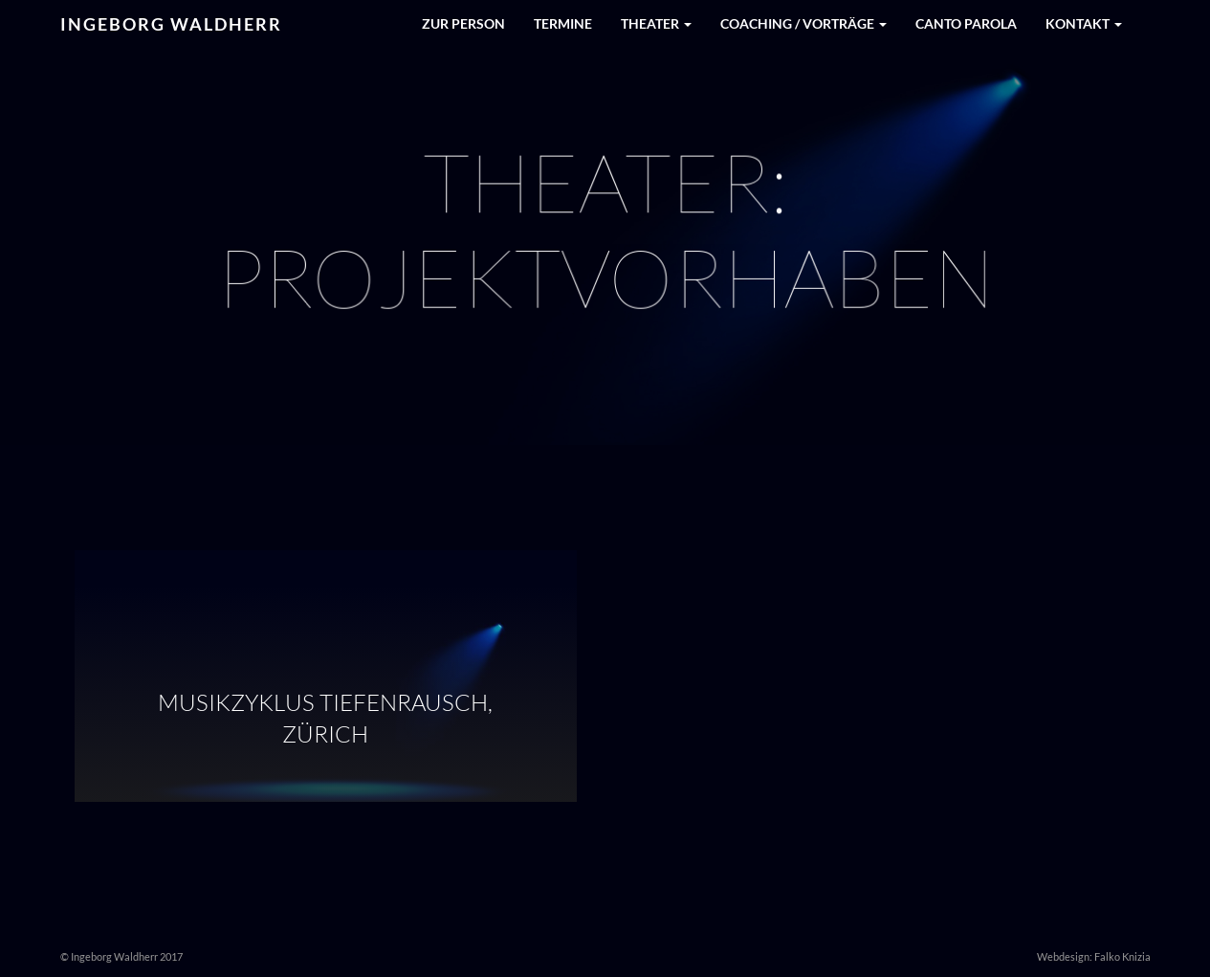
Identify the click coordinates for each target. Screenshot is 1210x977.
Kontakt (1083, 23)
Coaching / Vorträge (803, 23)
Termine (563, 23)
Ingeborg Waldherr (171, 23)
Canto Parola (966, 23)
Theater (656, 23)
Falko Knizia (1122, 956)
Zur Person (463, 23)
